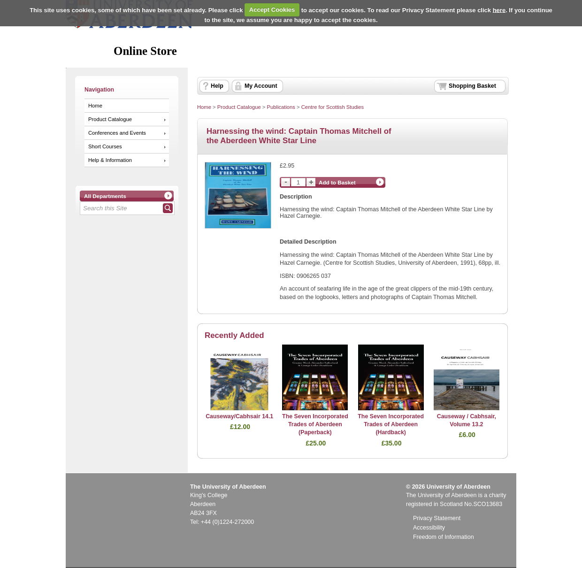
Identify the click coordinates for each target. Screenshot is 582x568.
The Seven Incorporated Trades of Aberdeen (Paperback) (315, 424)
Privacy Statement (436, 518)
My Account (261, 86)
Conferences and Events (117, 133)
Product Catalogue (110, 119)
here (499, 9)
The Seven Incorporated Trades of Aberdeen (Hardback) (391, 424)
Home (95, 105)
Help (217, 86)
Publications (281, 107)
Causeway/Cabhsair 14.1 (239, 416)
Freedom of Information (443, 537)
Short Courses (105, 146)
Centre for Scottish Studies (332, 107)
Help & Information (110, 160)
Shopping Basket (472, 86)
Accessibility (429, 527)
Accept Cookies (272, 9)
